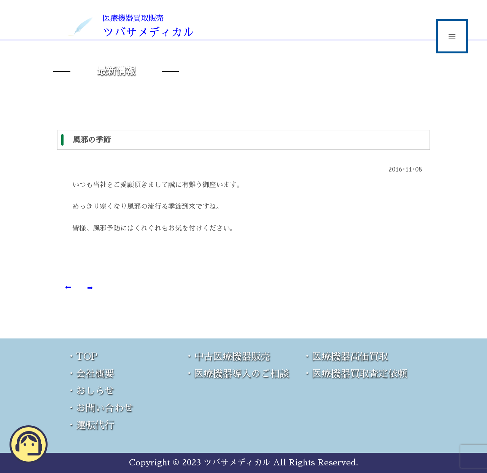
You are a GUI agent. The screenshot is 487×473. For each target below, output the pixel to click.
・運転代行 (90, 425)
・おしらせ (90, 391)
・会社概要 (90, 373)
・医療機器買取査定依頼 (354, 373)
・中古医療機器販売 (227, 356)
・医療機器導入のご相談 (237, 373)
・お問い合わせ (100, 408)
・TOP (82, 356)
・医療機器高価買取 (345, 356)
